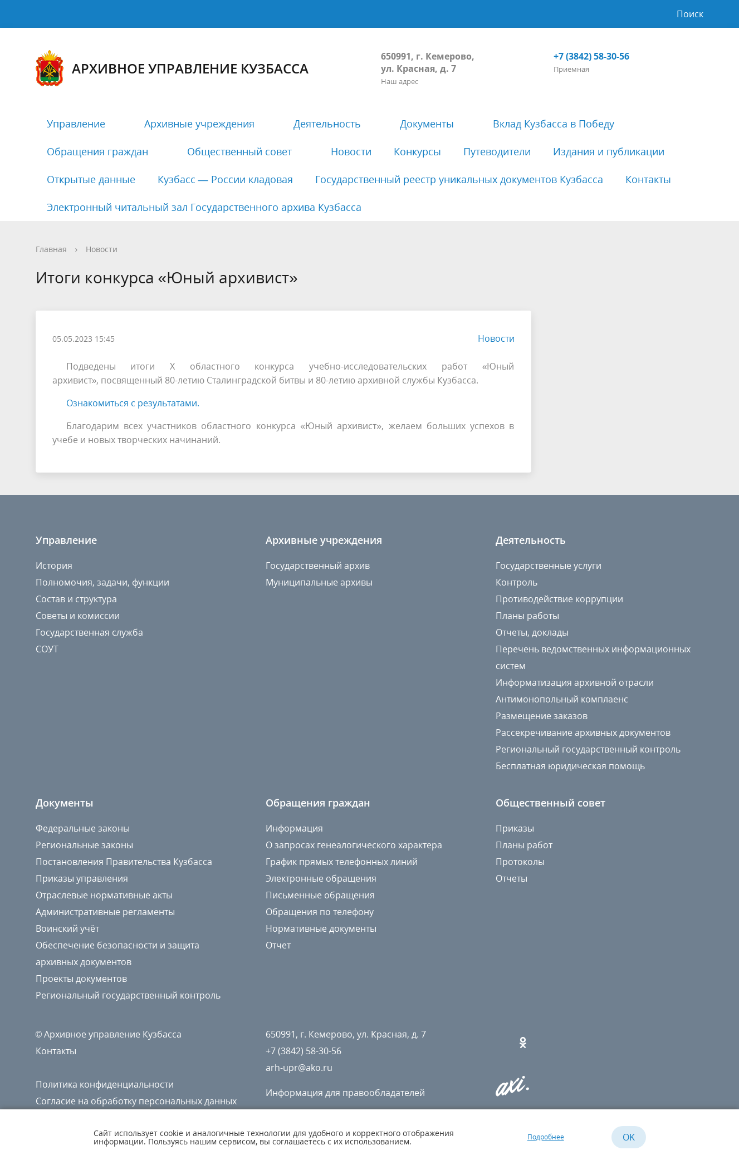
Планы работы (527, 615)
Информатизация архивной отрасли (575, 682)
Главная (51, 249)
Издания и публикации (608, 151)
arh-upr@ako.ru (299, 1067)
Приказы (515, 828)
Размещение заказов (542, 716)
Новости (351, 151)
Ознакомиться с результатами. (132, 403)
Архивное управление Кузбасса (172, 68)
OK (629, 1137)
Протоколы (520, 862)
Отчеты (511, 878)
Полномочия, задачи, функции (102, 582)
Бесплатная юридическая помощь (570, 766)
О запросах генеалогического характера (354, 845)
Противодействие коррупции (559, 599)
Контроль (516, 582)
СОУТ (47, 649)
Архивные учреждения (199, 123)
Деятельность (327, 123)
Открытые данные (91, 179)
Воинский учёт (67, 928)
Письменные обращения (320, 895)
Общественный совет (239, 151)
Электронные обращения (321, 878)
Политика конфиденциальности (105, 1084)
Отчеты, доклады (532, 632)
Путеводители (497, 151)
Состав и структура (76, 599)
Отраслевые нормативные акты (104, 895)
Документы (427, 123)
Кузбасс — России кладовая (225, 179)
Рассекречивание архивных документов (583, 732)
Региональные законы (84, 845)
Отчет (278, 945)
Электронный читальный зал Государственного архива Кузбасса (204, 207)
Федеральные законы (83, 828)
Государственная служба (89, 632)
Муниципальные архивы (319, 582)
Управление (76, 123)
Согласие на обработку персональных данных (136, 1101)
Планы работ (524, 845)
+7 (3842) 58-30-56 (591, 56)
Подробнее (545, 1137)
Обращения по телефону (320, 912)
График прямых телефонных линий (342, 862)
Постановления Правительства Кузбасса (124, 862)
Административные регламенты (105, 912)
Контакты (648, 179)
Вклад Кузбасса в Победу (553, 123)
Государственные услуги (548, 565)
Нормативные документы (321, 928)
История (54, 565)
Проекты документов (81, 978)
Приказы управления (82, 878)
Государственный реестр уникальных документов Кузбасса (459, 179)
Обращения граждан (97, 151)
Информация (294, 828)
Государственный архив (318, 565)
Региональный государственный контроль (588, 749)
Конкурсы (417, 151)
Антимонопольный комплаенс (562, 699)
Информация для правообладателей (345, 1093)
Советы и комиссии (78, 615)
